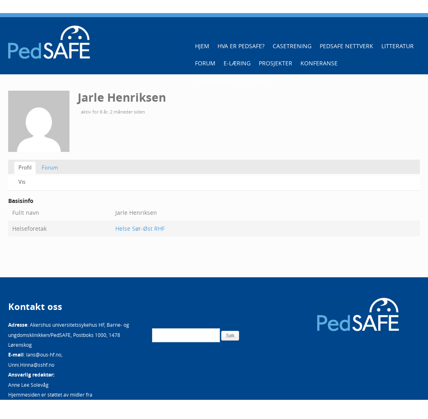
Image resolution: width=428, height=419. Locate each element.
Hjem (202, 46)
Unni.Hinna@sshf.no (31, 364)
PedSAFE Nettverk (346, 46)
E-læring (237, 63)
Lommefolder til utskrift (234, 80)
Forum (205, 63)
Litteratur (397, 46)
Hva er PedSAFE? (240, 46)
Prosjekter (275, 63)
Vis (21, 181)
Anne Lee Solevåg (28, 384)
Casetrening (292, 46)
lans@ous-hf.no (43, 354)
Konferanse (319, 63)
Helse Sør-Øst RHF (140, 228)
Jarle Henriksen (122, 97)
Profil (24, 167)
